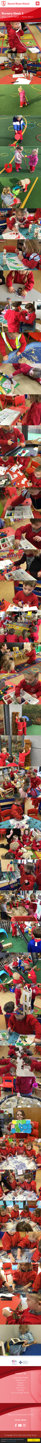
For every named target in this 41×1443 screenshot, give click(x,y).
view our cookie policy (11, 1441)
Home (4, 17)
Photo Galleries (13, 17)
